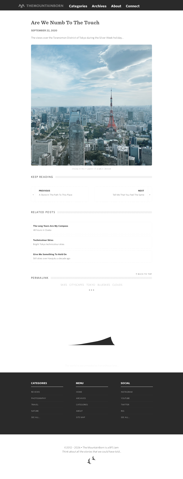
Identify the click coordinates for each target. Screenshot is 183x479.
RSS (122, 411)
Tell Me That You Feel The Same (121, 192)
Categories (78, 6)
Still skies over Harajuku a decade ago (91, 256)
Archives (99, 6)
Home (79, 392)
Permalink (40, 277)
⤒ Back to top (144, 274)
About (116, 6)
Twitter (125, 404)
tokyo (90, 284)
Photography (38, 398)
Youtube (125, 398)
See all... (35, 417)
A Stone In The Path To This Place (61, 192)
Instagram (127, 392)
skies (64, 284)
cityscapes (76, 284)
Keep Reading (42, 176)
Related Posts (43, 212)
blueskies (104, 284)
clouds (117, 284)
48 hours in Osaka (91, 227)
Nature (35, 411)
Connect (133, 6)
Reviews (35, 392)
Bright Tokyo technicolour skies (91, 242)
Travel (34, 404)
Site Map (80, 417)
